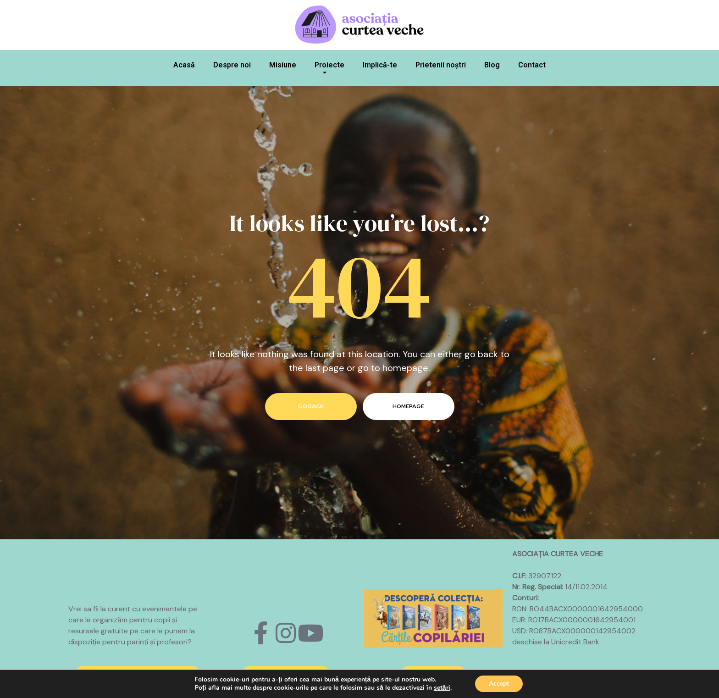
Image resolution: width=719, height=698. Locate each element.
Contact (532, 65)
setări (442, 688)
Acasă (184, 65)
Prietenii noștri (440, 65)
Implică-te (380, 65)
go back (311, 406)
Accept (499, 683)
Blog (492, 65)
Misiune (282, 65)
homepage (408, 406)
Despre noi (232, 65)
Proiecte (329, 70)
